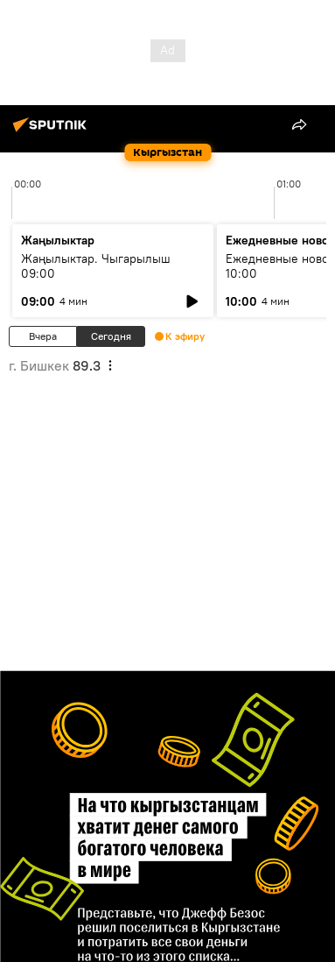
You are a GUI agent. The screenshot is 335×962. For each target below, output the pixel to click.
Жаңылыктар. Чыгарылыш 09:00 (96, 266)
